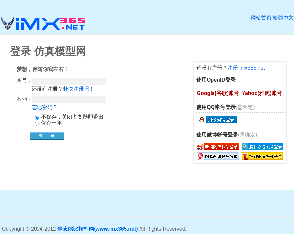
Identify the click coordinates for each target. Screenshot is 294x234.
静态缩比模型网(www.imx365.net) (97, 229)
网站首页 (261, 17)
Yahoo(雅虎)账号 (262, 93)
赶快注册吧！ (78, 89)
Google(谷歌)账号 (218, 93)
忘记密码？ (45, 107)
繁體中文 (283, 17)
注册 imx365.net (246, 68)
